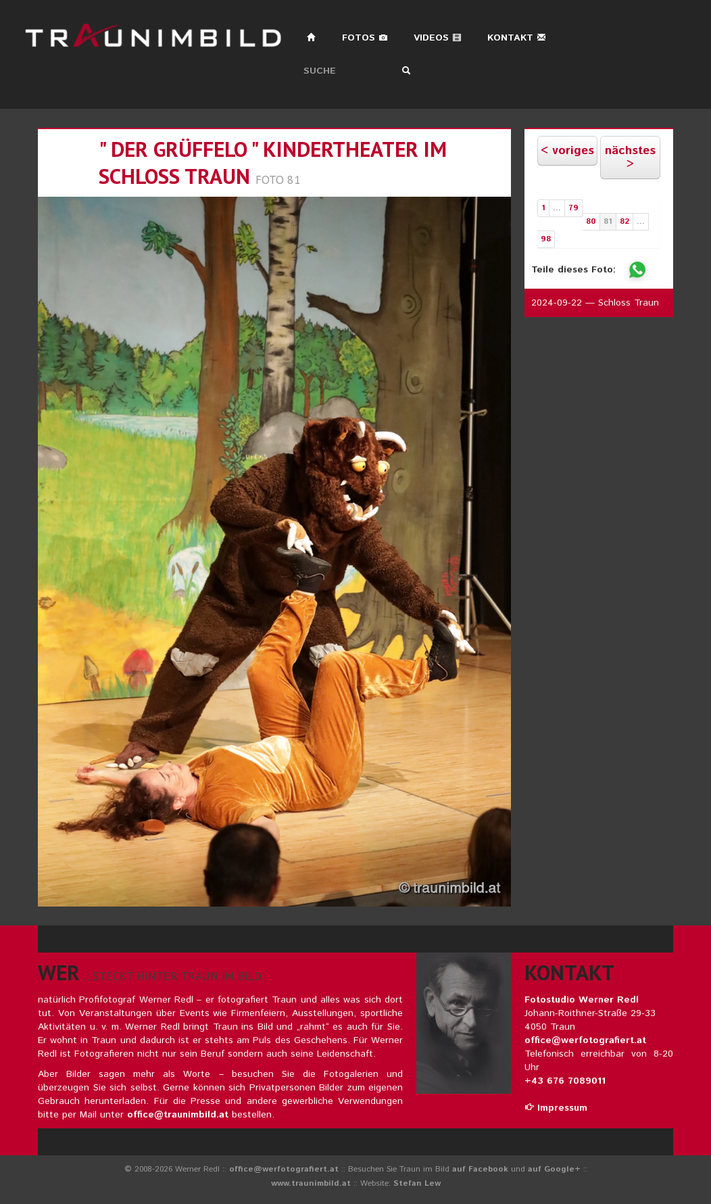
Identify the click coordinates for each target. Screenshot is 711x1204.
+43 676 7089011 (565, 1081)
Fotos (365, 38)
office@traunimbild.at (177, 1115)
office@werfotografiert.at (585, 1040)
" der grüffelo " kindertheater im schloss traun (273, 162)
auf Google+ (554, 1169)
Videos (438, 38)
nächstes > (630, 157)
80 (591, 221)
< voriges (567, 151)
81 (608, 221)
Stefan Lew (417, 1183)
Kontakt (516, 38)
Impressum (555, 1108)
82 (624, 221)
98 (546, 239)
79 (573, 208)
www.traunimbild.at (311, 1183)
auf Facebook (480, 1169)
